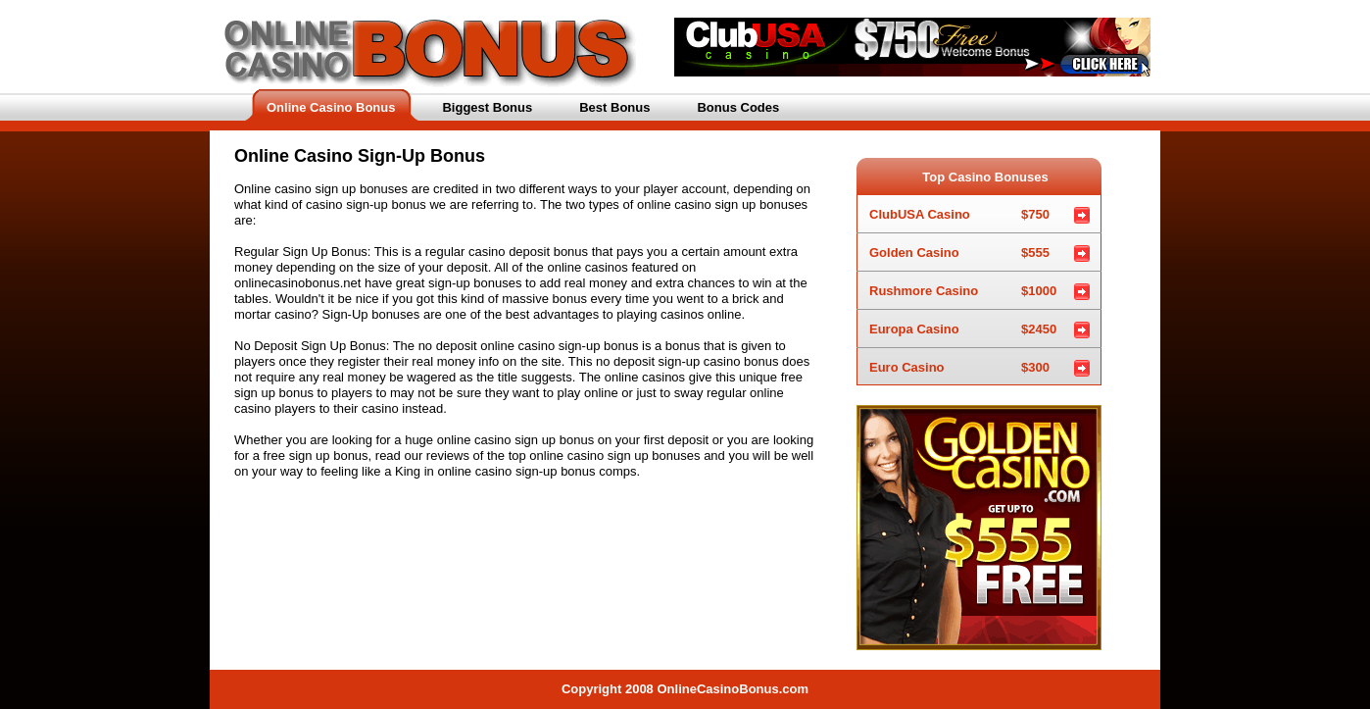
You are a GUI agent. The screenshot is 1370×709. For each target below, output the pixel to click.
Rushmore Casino (962, 286)
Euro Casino (959, 362)
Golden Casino (959, 247)
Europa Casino (962, 324)
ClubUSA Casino (959, 209)
